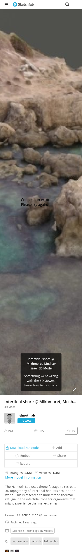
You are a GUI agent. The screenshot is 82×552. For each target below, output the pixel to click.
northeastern (20, 541)
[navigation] (6, 4)
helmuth (36, 541)
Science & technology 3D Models (32, 530)
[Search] (67, 4)
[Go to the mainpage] (23, 4)
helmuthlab (51, 541)
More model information (23, 477)
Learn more (48, 515)
